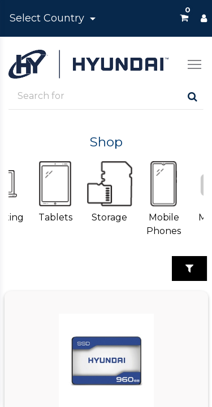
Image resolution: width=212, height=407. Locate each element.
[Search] (192, 96)
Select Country (48, 18)
